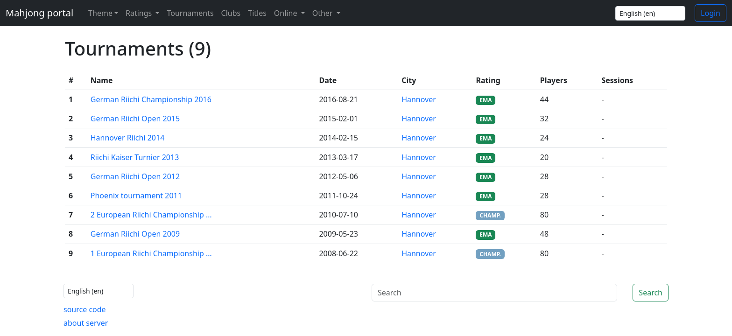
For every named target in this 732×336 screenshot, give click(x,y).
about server (85, 323)
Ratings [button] (140, 13)
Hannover (418, 99)
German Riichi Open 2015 (135, 118)
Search (650, 292)
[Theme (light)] (101, 13)
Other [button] (323, 13)
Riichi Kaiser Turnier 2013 (135, 157)
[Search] (494, 292)
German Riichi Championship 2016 (151, 99)
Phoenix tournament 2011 (136, 195)
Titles (257, 13)
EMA (485, 100)
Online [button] (286, 13)
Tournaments (190, 13)
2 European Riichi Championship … (151, 215)
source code (84, 309)
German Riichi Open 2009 (135, 234)
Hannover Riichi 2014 (128, 138)
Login (710, 13)
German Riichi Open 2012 (135, 176)
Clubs (231, 13)
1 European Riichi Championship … (151, 253)
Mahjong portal (39, 13)
